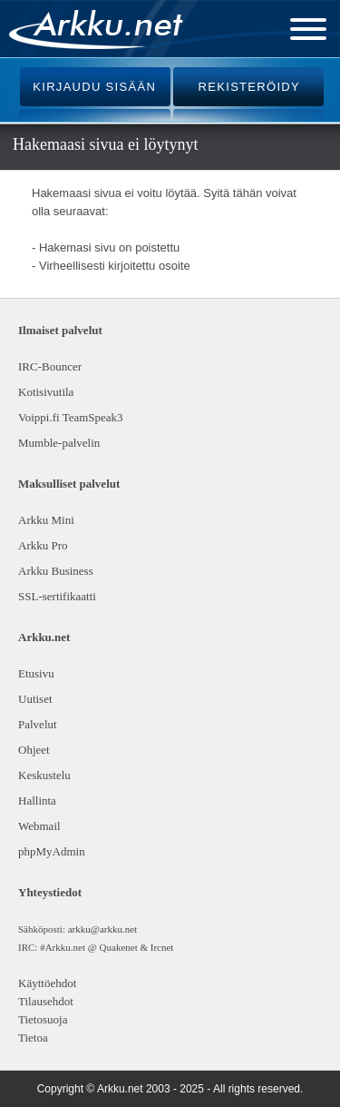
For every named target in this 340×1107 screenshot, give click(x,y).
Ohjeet (34, 749)
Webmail (39, 826)
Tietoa (33, 1037)
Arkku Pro (43, 545)
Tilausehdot (45, 1001)
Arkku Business (55, 571)
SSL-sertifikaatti (57, 596)
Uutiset (35, 699)
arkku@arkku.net (102, 929)
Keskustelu (44, 775)
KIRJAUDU (94, 87)
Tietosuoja (42, 1019)
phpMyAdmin (50, 851)
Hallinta (37, 800)
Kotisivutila (45, 392)
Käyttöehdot (47, 983)
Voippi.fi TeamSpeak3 (70, 417)
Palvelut (37, 724)
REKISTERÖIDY (249, 87)
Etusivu (36, 673)
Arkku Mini (46, 520)
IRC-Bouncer (50, 366)
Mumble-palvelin (59, 443)
